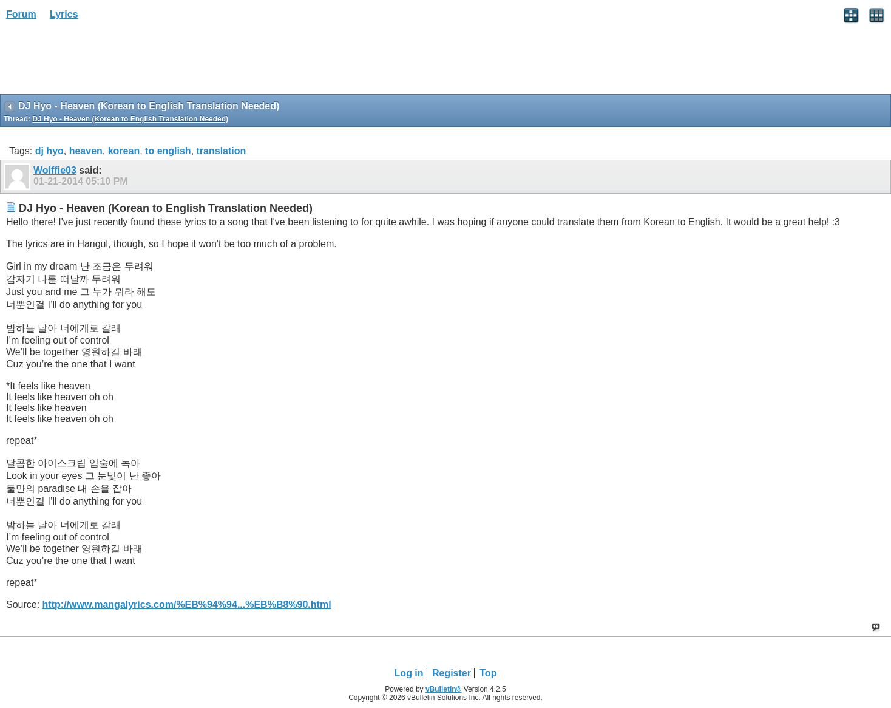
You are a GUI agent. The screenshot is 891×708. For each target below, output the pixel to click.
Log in (409, 673)
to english (168, 151)
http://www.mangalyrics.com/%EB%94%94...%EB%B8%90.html (186, 604)
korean (124, 151)
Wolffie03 (54, 170)
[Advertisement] (97, 61)
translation (221, 151)
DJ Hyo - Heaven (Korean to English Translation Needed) (130, 119)
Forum (21, 14)
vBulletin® (443, 689)
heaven (86, 151)
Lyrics (64, 14)
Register (451, 673)
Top (487, 673)
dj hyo (49, 151)
